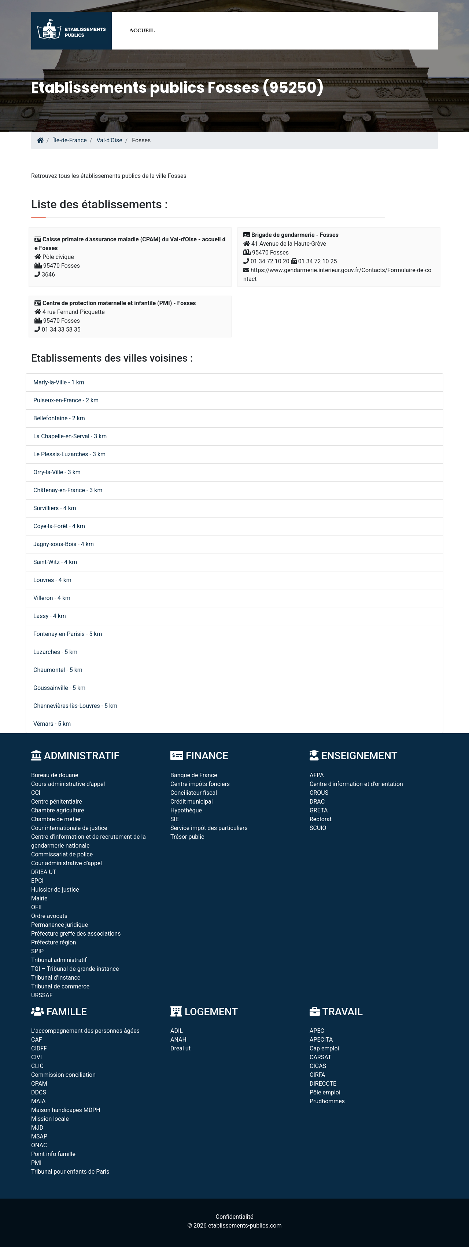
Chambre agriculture (57, 810)
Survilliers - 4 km (54, 508)
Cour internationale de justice (69, 827)
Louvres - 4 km (52, 580)
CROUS (319, 792)
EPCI (37, 880)
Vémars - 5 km (52, 723)
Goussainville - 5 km (59, 687)
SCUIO (318, 827)
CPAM (39, 1083)
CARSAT (320, 1057)
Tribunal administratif (59, 960)
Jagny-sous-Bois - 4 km (63, 544)
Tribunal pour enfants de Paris (70, 1171)
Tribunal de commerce (60, 986)
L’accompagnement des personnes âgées (85, 1030)
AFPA (317, 775)
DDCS (38, 1092)
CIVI (36, 1057)
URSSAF (42, 995)
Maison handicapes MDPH (65, 1110)
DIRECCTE (323, 1083)
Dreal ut (180, 1048)
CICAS (318, 1066)
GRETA (319, 810)
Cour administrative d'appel (66, 863)
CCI (35, 792)
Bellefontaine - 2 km (59, 418)
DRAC (317, 801)
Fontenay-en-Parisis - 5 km (67, 633)
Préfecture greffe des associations (76, 933)
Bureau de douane (54, 775)
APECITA (321, 1039)
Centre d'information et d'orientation (356, 783)
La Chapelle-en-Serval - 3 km (70, 436)
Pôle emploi (325, 1092)
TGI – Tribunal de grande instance (75, 968)
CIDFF (39, 1048)
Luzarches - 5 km (55, 651)
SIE (174, 819)
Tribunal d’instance (55, 977)
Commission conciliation (63, 1074)
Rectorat (321, 819)
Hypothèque (186, 810)
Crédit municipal (191, 801)
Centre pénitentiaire (56, 801)
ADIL (176, 1030)
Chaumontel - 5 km (57, 669)
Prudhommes (327, 1101)
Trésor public (187, 836)
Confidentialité (235, 1216)
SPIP (37, 951)
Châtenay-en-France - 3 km (67, 490)
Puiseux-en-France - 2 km (66, 400)
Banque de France (193, 775)
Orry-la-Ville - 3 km (57, 472)
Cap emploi (324, 1048)
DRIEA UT (43, 871)
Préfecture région (53, 942)
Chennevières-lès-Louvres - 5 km (75, 705)
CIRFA (317, 1074)
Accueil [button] (142, 30)
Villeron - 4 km (51, 598)
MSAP (39, 1136)
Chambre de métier (56, 819)
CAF (36, 1039)
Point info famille (53, 1154)
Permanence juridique (59, 924)
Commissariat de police (62, 854)
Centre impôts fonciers (200, 783)
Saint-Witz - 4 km (55, 562)
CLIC (37, 1066)
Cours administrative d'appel (68, 783)
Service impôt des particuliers (209, 827)
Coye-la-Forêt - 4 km (59, 526)
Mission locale (50, 1118)
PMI (36, 1162)
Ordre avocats (49, 916)
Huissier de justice (55, 889)
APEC (317, 1030)
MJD (37, 1127)
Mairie (39, 898)
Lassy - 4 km (49, 615)
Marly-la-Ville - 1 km (58, 382)
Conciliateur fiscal (193, 792)
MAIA (38, 1101)
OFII (36, 907)
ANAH (178, 1039)
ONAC (39, 1145)
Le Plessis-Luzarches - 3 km (69, 454)
